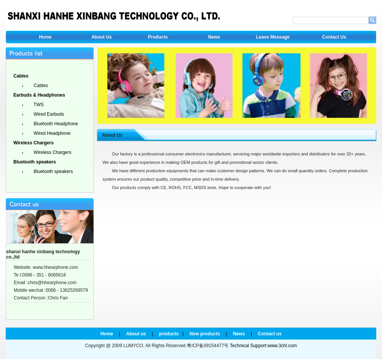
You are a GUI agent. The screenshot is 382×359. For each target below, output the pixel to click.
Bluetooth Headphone (55, 123)
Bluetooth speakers (52, 171)
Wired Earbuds (48, 114)
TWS (38, 104)
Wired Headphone (51, 133)
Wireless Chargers (51, 152)
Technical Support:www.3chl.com (263, 345)
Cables (40, 85)
